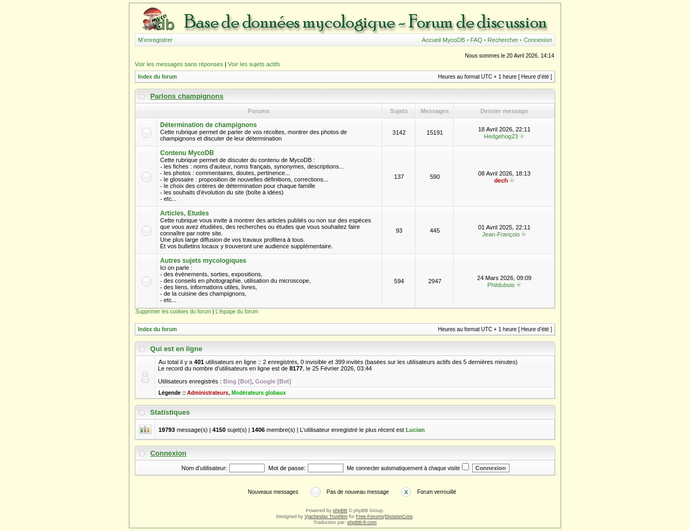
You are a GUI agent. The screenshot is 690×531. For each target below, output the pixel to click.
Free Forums (370, 516)
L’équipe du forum (237, 312)
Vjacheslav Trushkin (326, 516)
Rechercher (503, 40)
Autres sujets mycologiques (203, 260)
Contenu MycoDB (187, 153)
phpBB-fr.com (362, 522)
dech (501, 180)
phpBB (340, 510)
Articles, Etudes (184, 213)
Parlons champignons (187, 96)
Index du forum (157, 77)
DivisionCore (398, 516)
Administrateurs (208, 393)
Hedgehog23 (501, 136)
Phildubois (501, 285)
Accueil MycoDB (443, 40)
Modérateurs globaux (258, 393)
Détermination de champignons (208, 125)
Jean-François (501, 234)
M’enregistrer (155, 40)
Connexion (537, 40)
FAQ (476, 40)
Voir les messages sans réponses (179, 64)
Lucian (415, 430)
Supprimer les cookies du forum (173, 312)
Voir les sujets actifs (254, 64)
